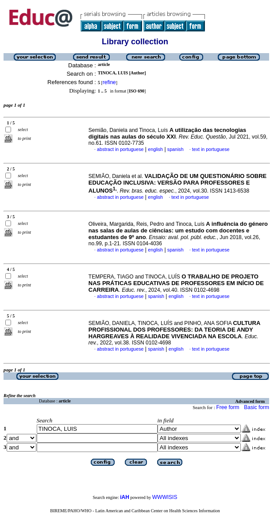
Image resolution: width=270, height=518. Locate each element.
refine (109, 82)
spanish (175, 149)
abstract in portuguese (120, 149)
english (155, 149)
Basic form (256, 407)
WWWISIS (164, 497)
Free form (227, 407)
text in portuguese (211, 149)
